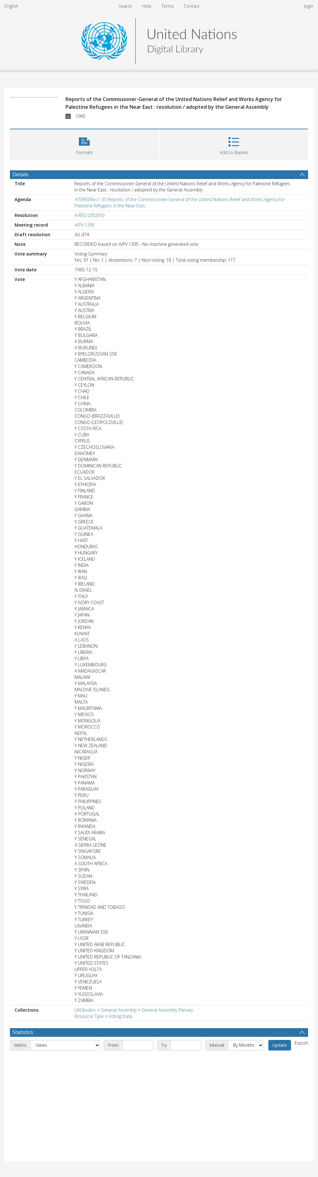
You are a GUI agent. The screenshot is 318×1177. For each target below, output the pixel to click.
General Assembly (119, 1010)
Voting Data (120, 1016)
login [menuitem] (308, 6)
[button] (84, 144)
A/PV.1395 (84, 225)
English (11, 6)
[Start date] (137, 1045)
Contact (192, 6)
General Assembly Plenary (167, 1010)
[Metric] (65, 1045)
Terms (167, 6)
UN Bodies (85, 1010)
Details (20, 174)
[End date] (186, 1045)
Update (279, 1045)
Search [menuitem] (125, 6)
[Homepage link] (159, 39)
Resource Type (89, 1016)
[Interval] (245, 1045)
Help (147, 6)
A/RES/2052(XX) (89, 215)
